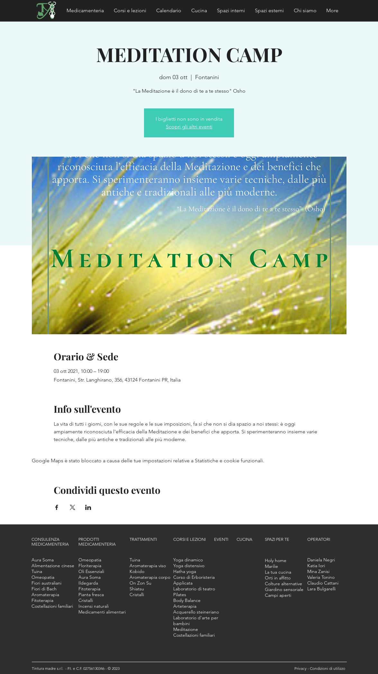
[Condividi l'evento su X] (72, 507)
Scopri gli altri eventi (189, 127)
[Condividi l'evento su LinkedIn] (88, 507)
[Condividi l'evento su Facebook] (57, 507)
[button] (85, 11)
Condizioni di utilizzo (327, 668)
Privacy (301, 668)
